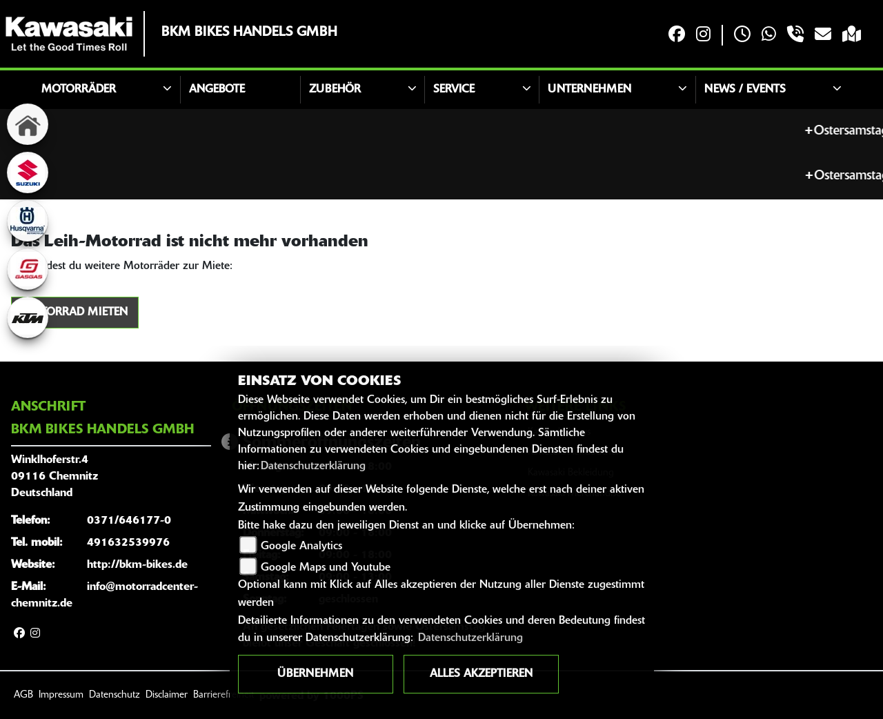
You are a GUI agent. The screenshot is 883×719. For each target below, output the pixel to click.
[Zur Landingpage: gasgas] (27, 269)
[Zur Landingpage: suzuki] (27, 172)
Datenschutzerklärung (313, 466)
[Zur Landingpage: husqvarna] (27, 221)
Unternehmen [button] (589, 89)
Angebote (217, 89)
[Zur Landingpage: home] (27, 124)
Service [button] (454, 89)
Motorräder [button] (78, 89)
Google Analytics (301, 546)
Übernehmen (315, 674)
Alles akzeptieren (481, 674)
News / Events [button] (745, 89)
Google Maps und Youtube (325, 567)
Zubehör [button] (335, 89)
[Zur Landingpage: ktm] (27, 317)
